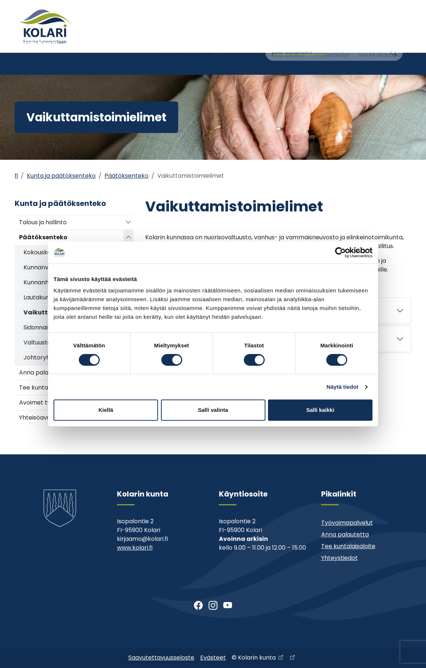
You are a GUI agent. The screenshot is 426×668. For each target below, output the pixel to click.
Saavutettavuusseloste (161, 657)
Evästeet (213, 657)
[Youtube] (227, 605)
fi (16, 175)
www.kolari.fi (135, 547)
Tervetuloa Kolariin (187, 39)
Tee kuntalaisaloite (348, 546)
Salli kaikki (320, 410)
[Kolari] (45, 26)
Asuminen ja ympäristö (38, 63)
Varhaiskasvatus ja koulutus (108, 63)
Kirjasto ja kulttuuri (236, 63)
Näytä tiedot (343, 387)
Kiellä (105, 410)
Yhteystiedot (331, 39)
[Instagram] (213, 605)
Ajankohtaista (242, 39)
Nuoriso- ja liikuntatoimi (176, 63)
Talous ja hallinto (43, 222)
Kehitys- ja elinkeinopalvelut (370, 63)
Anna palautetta (345, 534)
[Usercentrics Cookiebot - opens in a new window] (340, 252)
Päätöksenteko (126, 175)
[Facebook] (198, 605)
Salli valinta (213, 410)
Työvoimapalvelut (347, 522)
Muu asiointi (287, 39)
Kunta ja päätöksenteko (298, 63)
